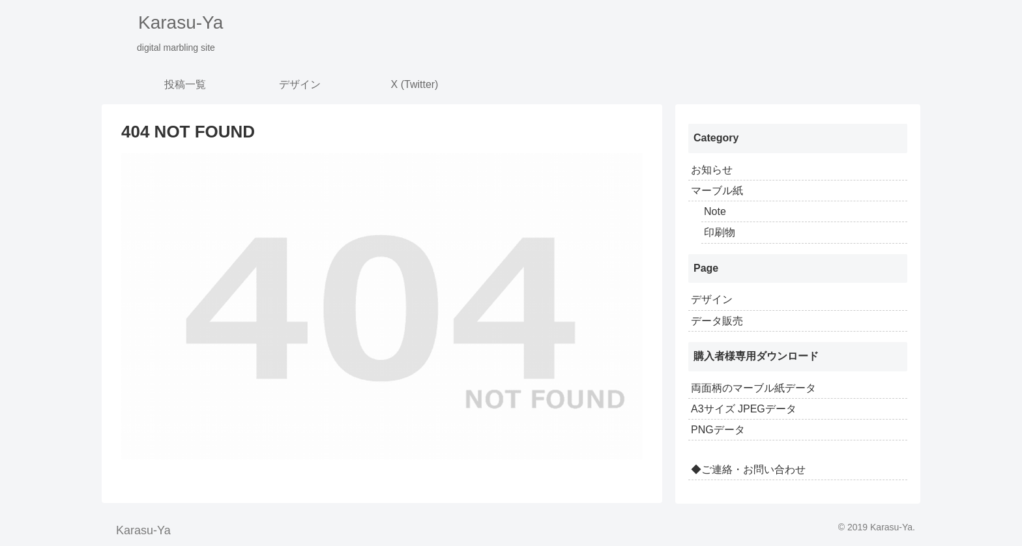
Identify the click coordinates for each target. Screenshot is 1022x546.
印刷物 (719, 232)
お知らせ (712, 169)
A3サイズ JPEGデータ (743, 408)
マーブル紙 (717, 190)
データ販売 (717, 320)
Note (715, 211)
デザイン (712, 299)
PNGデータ (718, 429)
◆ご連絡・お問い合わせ (748, 469)
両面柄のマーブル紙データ (753, 388)
